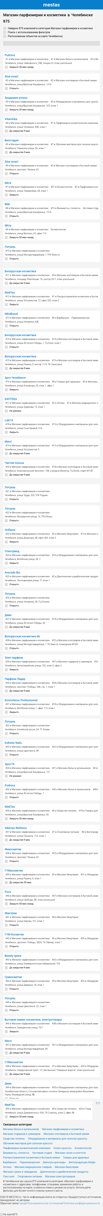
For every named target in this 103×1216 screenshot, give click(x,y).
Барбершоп (10, 1162)
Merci (8, 441)
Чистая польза (14, 462)
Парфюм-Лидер (15, 679)
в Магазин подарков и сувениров (72, 661)
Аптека (7, 1167)
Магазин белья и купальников (21, 1129)
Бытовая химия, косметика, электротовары (33, 1019)
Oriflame (10, 530)
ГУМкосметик (14, 870)
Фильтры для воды (54, 1162)
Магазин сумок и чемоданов (20, 1171)
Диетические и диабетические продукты (64, 1171)
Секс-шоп (8, 1176)
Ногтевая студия (91, 208)
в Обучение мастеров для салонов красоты (75, 144)
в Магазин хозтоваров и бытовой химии (74, 80)
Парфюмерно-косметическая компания (26, 1148)
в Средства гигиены (64, 810)
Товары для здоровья (76, 1157)
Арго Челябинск (15, 377)
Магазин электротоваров (60, 1176)
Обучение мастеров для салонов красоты (28, 1143)
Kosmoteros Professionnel (21, 700)
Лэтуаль (10, 246)
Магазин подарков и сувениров (21, 1133)
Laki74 (9, 420)
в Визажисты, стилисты (65, 208)
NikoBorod (11, 313)
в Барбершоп (60, 318)
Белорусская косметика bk (22, 636)
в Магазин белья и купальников (69, 59)
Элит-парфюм (14, 657)
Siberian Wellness (16, 828)
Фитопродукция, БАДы (82, 1162)
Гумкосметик (13, 977)
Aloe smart (11, 76)
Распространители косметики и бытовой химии (31, 1157)
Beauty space (13, 955)
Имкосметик (13, 849)
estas (51, 5)
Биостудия (12, 140)
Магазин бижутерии (66, 1167)
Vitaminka (11, 119)
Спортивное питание (30, 1176)
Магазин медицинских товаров (33, 1167)
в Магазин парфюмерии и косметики (27, 59)
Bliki (7, 204)
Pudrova (10, 55)
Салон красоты (62, 1148)
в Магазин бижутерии (65, 534)
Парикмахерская (81, 318)
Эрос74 (9, 764)
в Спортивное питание (65, 832)
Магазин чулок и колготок (70, 1152)
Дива (8, 615)
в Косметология (61, 187)
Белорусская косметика (20, 271)
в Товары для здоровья (66, 381)
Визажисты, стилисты (16, 1152)
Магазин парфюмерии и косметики (63, 1129)
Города (22, 1203)
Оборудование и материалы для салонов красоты (57, 1138)
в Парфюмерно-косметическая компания (74, 123)
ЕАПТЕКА (11, 399)
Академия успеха (16, 97)
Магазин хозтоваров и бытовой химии (66, 1133)
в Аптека (58, 403)
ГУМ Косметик (14, 934)
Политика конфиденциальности (81, 1203)
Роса (8, 891)
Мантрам (11, 913)
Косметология (58, 229)
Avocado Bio (12, 572)
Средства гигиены (14, 1138)
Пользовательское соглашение (44, 1203)
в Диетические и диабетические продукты (76, 576)
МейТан (10, 292)
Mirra (8, 183)
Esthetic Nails (13, 742)
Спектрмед (12, 551)
